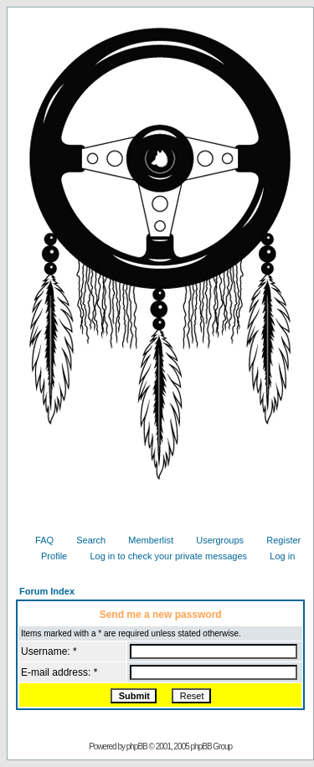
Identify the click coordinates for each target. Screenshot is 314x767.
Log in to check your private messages (162, 556)
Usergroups (213, 540)
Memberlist (144, 540)
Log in (276, 556)
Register (277, 540)
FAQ (38, 540)
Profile (47, 556)
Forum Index (47, 591)
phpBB (136, 746)
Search (85, 540)
